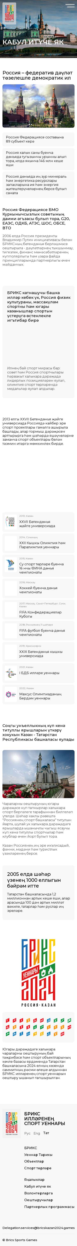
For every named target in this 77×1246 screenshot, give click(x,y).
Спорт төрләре (38, 1168)
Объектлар (34, 1161)
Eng (36, 1133)
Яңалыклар (34, 1180)
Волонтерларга (38, 1193)
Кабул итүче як (37, 1186)
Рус (27, 1133)
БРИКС (30, 1148)
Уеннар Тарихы (38, 1155)
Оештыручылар (38, 1200)
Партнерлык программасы (49, 1207)
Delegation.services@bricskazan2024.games (38, 1228)
